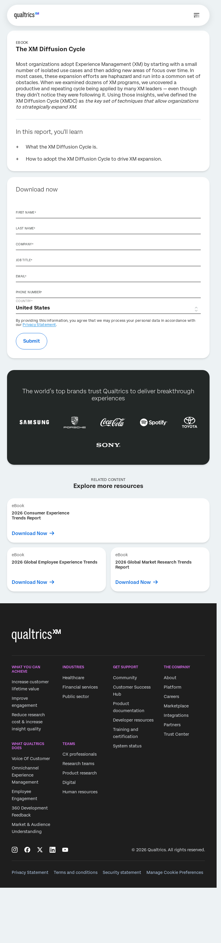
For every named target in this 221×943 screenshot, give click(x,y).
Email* (21, 276)
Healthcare (73, 677)
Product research (80, 773)
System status (127, 746)
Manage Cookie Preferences (174, 872)
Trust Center (176, 734)
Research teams (78, 764)
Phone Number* (29, 292)
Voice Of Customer (31, 758)
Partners (172, 724)
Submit (31, 341)
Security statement (122, 872)
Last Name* (26, 228)
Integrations (176, 715)
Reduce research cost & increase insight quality (28, 721)
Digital (69, 782)
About (170, 677)
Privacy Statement (39, 325)
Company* (24, 244)
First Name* (26, 212)
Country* (24, 301)
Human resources (80, 792)
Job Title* (24, 260)
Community (125, 677)
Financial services (80, 687)
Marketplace (176, 706)
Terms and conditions (75, 872)
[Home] (26, 15)
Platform (172, 687)
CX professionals (80, 754)
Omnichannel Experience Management (25, 775)
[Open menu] (197, 15)
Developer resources (133, 720)
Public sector (76, 696)
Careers (171, 696)
